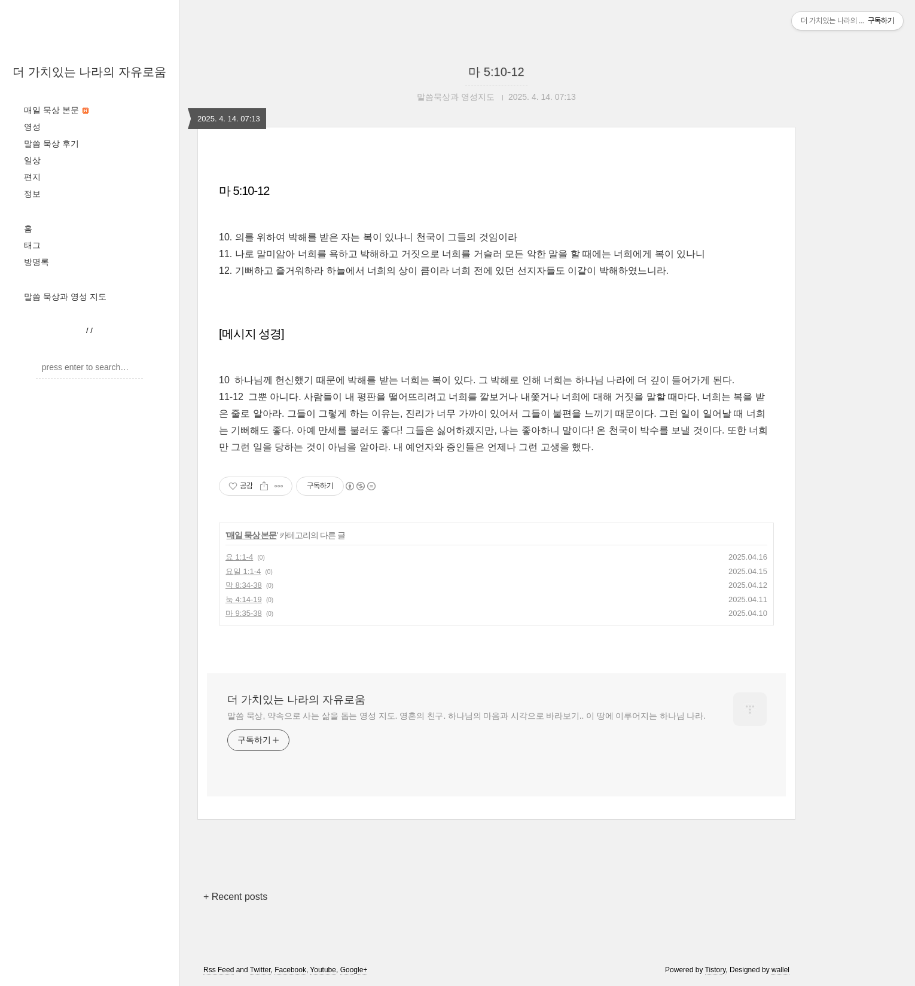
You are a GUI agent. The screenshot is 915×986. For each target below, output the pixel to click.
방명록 (36, 262)
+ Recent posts (235, 897)
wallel (780, 970)
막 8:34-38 (243, 585)
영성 (32, 127)
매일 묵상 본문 (56, 110)
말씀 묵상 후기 (51, 143)
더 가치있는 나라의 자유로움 (89, 71)
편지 (32, 177)
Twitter (260, 970)
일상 (32, 160)
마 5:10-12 (496, 71)
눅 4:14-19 (243, 599)
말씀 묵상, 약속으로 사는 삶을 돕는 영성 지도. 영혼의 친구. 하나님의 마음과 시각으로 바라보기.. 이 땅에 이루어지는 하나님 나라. (466, 716)
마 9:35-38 (243, 613)
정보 (32, 194)
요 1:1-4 (239, 556)
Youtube (323, 970)
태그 (32, 245)
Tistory (715, 970)
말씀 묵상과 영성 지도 (65, 296)
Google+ (354, 970)
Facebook (290, 970)
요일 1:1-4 (243, 571)
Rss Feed (218, 970)
